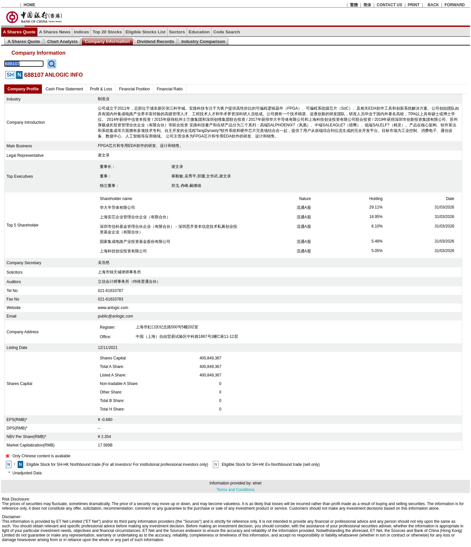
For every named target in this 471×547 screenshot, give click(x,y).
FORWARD (455, 5)
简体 (367, 5)
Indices (81, 31)
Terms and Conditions (235, 489)
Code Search (226, 31)
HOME (29, 5)
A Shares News (55, 31)
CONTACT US (389, 5)
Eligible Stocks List (146, 31)
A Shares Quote (19, 31)
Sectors (177, 31)
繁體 (354, 5)
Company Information (107, 41)
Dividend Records (155, 41)
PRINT (414, 5)
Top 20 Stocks (107, 31)
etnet (257, 483)
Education (199, 31)
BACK (433, 5)
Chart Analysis (62, 41)
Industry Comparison (203, 41)
